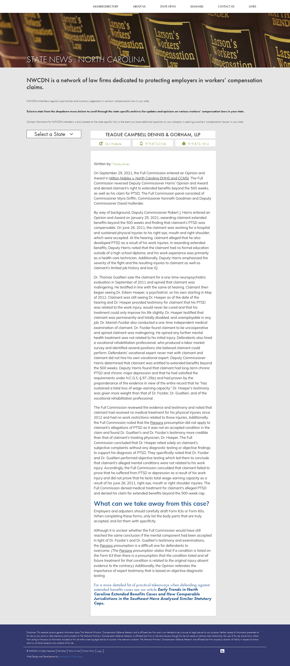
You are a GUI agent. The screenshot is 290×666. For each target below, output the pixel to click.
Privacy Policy (88, 652)
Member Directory (105, 6)
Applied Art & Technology (71, 658)
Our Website (113, 145)
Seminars (196, 6)
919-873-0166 (155, 145)
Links (252, 6)
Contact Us (226, 6)
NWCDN (38, 11)
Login (99, 652)
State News (168, 6)
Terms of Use (74, 652)
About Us (139, 6)
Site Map (62, 652)
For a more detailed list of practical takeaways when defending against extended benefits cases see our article (152, 595)
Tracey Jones (120, 165)
